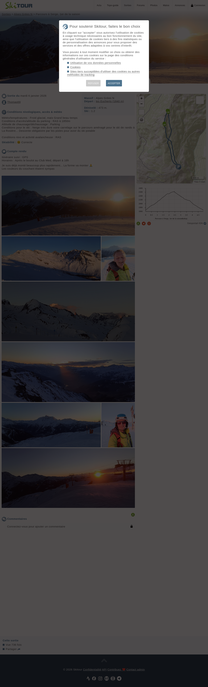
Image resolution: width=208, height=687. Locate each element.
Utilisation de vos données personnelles (95, 62)
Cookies (75, 67)
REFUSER (93, 83)
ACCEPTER (114, 83)
